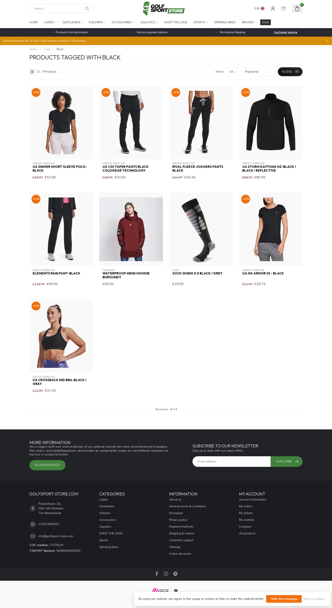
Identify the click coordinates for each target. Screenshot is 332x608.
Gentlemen (71, 22)
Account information (252, 500)
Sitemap (174, 547)
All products (247, 533)
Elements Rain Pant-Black (56, 273)
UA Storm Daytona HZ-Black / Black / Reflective (269, 168)
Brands (248, 22)
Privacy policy (178, 520)
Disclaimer (176, 513)
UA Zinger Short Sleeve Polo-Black (60, 168)
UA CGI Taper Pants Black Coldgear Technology (125, 168)
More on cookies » (315, 599)
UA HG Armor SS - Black (263, 273)
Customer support (181, 540)
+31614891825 (48, 524)
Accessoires (121, 22)
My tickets (246, 513)
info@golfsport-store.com (55, 536)
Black (60, 49)
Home (33, 22)
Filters (290, 72)
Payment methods (181, 527)
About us (175, 500)
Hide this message (284, 599)
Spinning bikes (225, 22)
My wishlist (246, 520)
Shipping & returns (181, 533)
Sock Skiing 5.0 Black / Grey (197, 273)
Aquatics (147, 22)
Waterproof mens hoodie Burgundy (126, 275)
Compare (245, 527)
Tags (47, 49)
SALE (265, 22)
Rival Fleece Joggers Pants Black (197, 168)
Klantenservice (47, 465)
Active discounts (180, 554)
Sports (199, 22)
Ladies (49, 22)
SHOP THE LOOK (175, 22)
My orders (245, 506)
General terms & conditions (187, 506)
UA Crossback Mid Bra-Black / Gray (60, 382)
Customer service (285, 32)
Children (96, 22)
